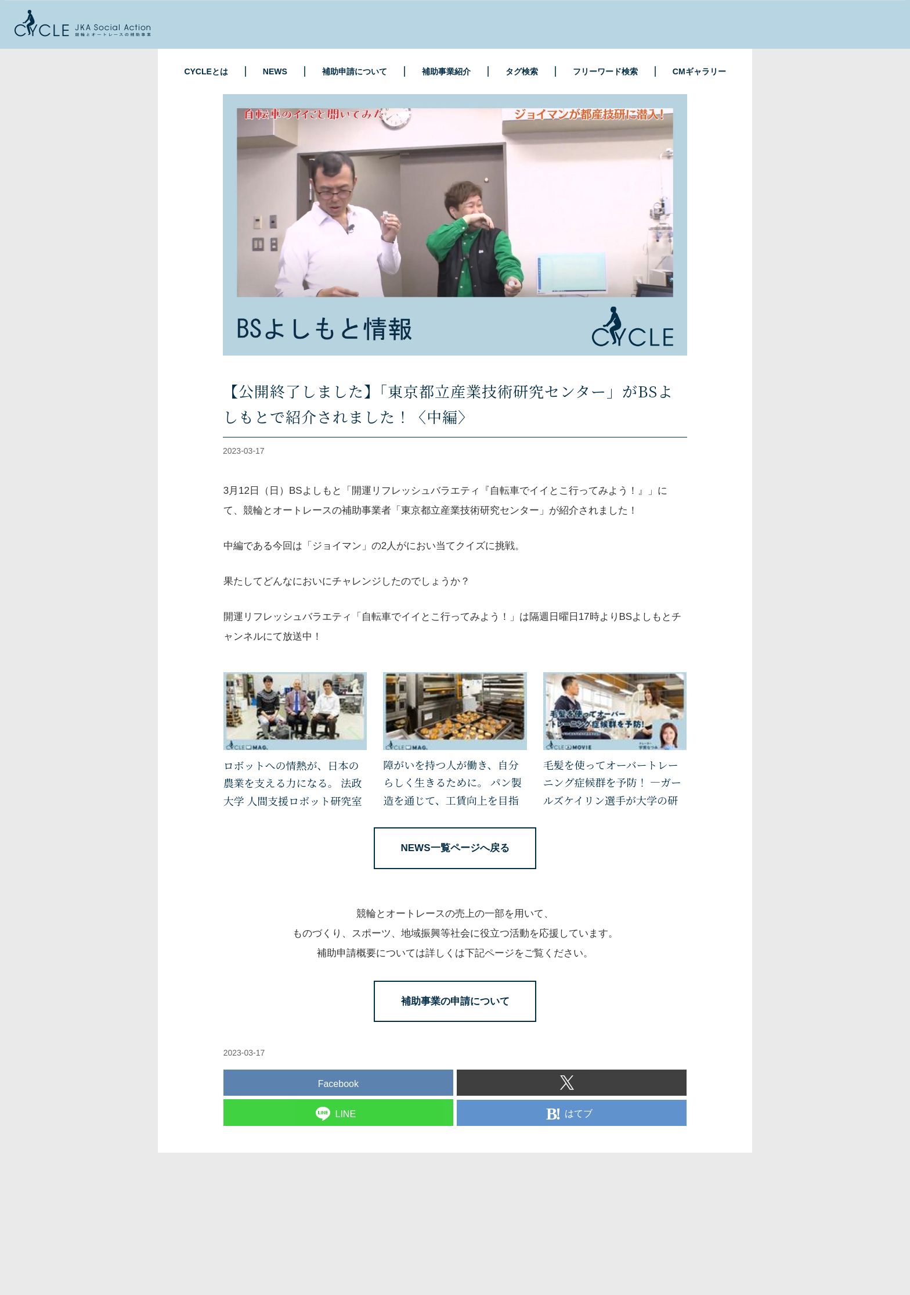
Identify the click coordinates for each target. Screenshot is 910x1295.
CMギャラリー (699, 71)
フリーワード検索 (605, 71)
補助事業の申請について (455, 1001)
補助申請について (354, 71)
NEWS (275, 71)
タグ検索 (521, 71)
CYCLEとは (206, 71)
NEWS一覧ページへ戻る (455, 847)
